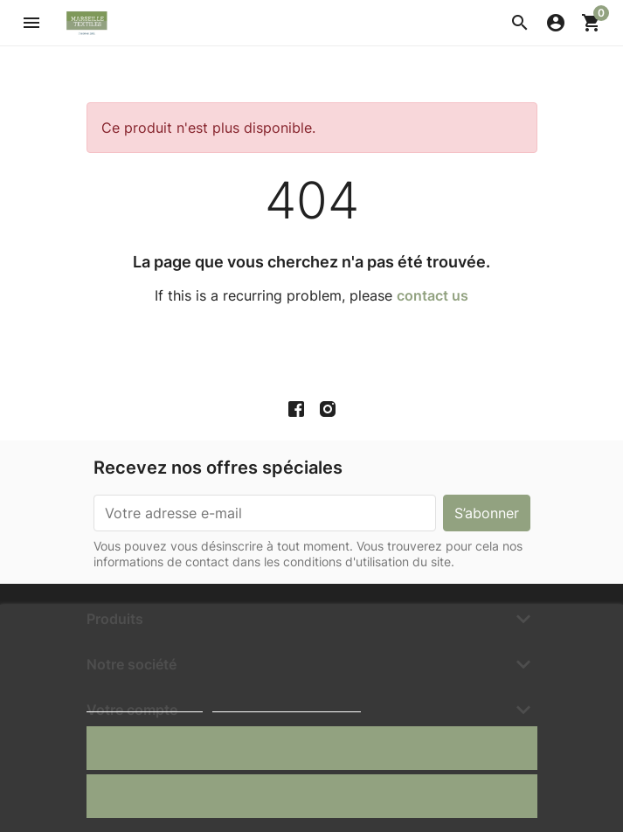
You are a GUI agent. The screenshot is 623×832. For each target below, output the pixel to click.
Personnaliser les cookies (286, 704)
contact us (432, 295)
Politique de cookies (145, 704)
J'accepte (311, 747)
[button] (519, 22)
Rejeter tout (311, 795)
